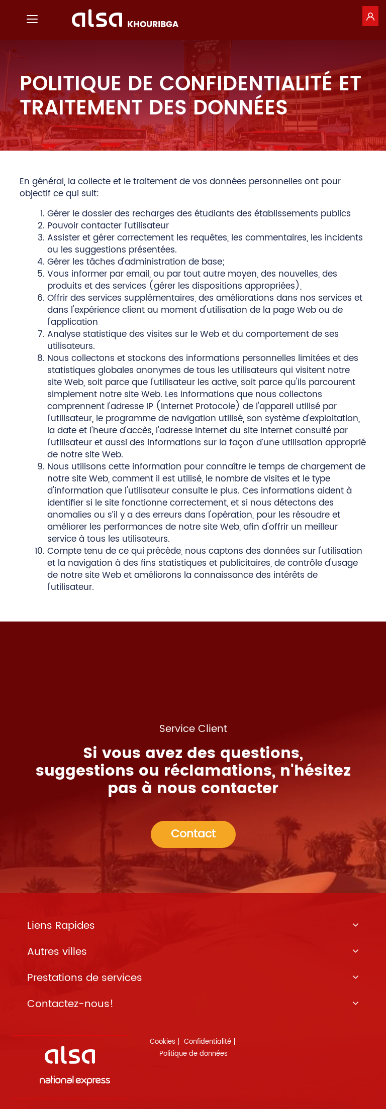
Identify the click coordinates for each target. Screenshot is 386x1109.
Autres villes (193, 952)
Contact (193, 834)
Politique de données (193, 1054)
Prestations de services (193, 978)
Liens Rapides (193, 926)
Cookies (162, 1042)
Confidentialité (207, 1042)
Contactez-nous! (193, 1005)
